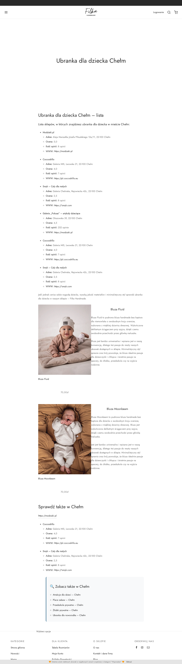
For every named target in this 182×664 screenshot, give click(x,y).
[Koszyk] (176, 12)
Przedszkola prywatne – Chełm (68, 606)
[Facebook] (136, 649)
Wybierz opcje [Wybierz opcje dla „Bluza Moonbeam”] (43, 633)
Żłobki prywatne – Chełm (65, 611)
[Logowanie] (158, 12)
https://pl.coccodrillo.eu (66, 180)
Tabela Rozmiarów (60, 649)
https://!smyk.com (63, 207)
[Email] (148, 649)
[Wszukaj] (169, 12)
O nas (96, 649)
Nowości (15, 655)
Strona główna (18, 649)
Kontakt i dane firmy (103, 655)
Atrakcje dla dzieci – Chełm (67, 596)
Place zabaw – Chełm (64, 601)
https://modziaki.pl (63, 153)
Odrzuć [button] (129, 662)
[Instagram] (142, 649)
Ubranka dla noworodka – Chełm (69, 616)
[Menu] (6, 12)
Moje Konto (57, 655)
